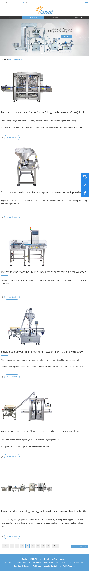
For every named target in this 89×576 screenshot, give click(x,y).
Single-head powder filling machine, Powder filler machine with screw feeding (41, 354)
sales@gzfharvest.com (58, 564)
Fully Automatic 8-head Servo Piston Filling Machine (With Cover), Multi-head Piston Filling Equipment (42, 112)
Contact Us (78, 17)
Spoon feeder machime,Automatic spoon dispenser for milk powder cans (39, 193)
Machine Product (15, 59)
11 (38, 551)
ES (27, 2)
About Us (55, 17)
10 (33, 551)
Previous (5, 551)
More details (11, 138)
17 (48, 551)
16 (43, 551)
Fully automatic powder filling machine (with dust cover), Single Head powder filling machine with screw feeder (41, 435)
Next (55, 551)
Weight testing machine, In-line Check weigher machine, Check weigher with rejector (41, 273)
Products (33, 17)
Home (11, 17)
